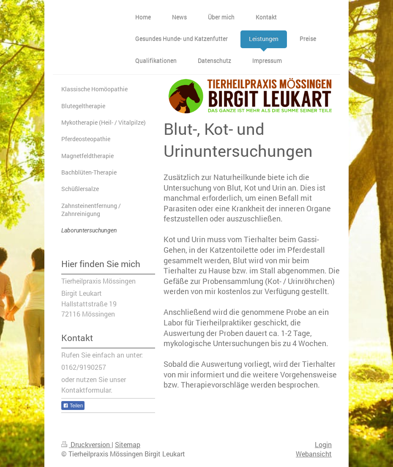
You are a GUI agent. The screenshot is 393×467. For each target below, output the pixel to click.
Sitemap (127, 444)
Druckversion (86, 444)
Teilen (73, 406)
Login (323, 444)
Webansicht (314, 454)
